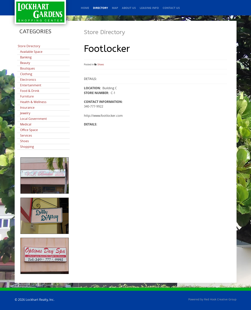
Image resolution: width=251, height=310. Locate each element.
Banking (26, 57)
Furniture (27, 96)
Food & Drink (29, 91)
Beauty (25, 63)
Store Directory (29, 46)
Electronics (28, 79)
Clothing (26, 74)
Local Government (33, 119)
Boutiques (27, 68)
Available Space (31, 52)
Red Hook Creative (220, 299)
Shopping (27, 147)
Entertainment (30, 85)
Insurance (27, 107)
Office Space (29, 130)
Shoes (24, 141)
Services (26, 135)
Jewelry (25, 113)
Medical (25, 124)
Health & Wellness (33, 102)
